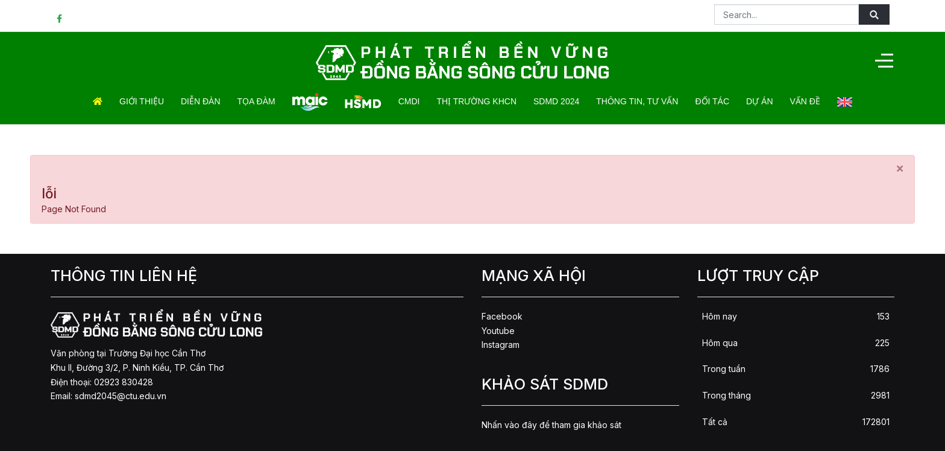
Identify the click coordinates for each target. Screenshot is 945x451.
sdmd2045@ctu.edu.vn (120, 396)
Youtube (498, 331)
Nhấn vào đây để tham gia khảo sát (551, 425)
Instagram (501, 344)
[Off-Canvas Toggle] (884, 60)
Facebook (502, 316)
